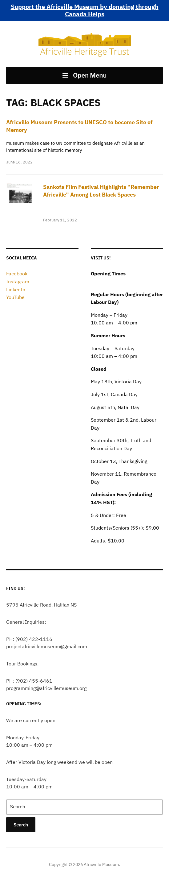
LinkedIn (15, 289)
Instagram (17, 281)
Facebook (16, 273)
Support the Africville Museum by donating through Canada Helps (85, 10)
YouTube (15, 297)
